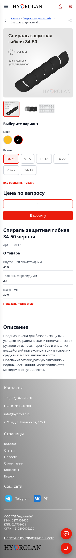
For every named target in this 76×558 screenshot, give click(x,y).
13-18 (44, 159)
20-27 (11, 170)
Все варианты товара (18, 182)
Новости (10, 457)
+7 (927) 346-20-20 (18, 398)
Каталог (15, 18)
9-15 (27, 159)
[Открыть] (66, 548)
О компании (13, 463)
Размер (8, 150)
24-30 (28, 170)
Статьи (9, 450)
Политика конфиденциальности (29, 538)
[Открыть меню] (6, 6)
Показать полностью (18, 304)
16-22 (61, 159)
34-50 (11, 159)
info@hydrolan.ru (17, 414)
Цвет (6, 132)
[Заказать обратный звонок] (66, 533)
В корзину (38, 215)
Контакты (11, 470)
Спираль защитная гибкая (38, 18)
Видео (9, 476)
